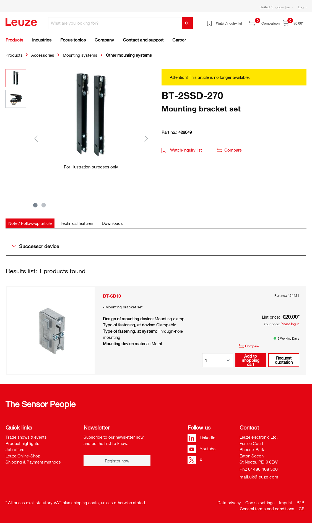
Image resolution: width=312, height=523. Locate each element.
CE (301, 508)
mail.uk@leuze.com (259, 477)
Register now (117, 460)
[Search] (187, 23)
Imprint (285, 502)
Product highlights (22, 443)
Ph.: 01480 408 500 (259, 469)
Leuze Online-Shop (23, 455)
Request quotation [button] (284, 360)
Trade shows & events (26, 436)
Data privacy (229, 502)
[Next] (146, 138)
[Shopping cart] (293, 23)
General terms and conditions (267, 508)
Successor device (35, 246)
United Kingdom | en (275, 7)
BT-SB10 (112, 296)
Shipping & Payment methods (33, 461)
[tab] (30, 223)
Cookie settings (260, 502)
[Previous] (36, 138)
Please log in (289, 324)
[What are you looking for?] (115, 23)
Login (302, 7)
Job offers (15, 449)
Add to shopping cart (250, 360)
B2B (300, 502)
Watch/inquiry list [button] (182, 149)
